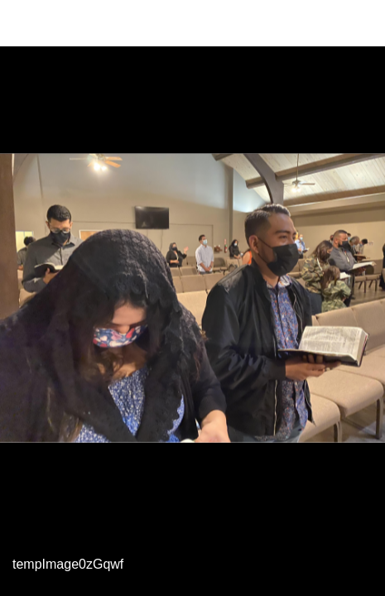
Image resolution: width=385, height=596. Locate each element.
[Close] (23, 23)
